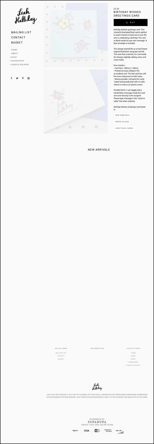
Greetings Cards (124, 128)
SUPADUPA (97, 422)
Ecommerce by (97, 419)
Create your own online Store (97, 425)
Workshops (17, 61)
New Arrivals (122, 115)
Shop (14, 57)
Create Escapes (20, 65)
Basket (17, 42)
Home (14, 50)
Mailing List (21, 32)
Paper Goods (122, 122)
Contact (18, 37)
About (14, 53)
